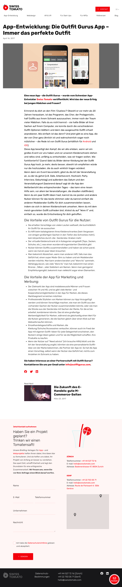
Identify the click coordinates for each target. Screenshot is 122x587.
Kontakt (102, 9)
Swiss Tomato (45, 99)
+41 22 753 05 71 (89, 480)
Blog (116, 15)
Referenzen (101, 15)
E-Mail (16, 497)
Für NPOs (84, 15)
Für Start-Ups (65, 15)
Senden (23, 557)
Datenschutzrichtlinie (37, 543)
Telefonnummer (43, 497)
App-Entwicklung (11, 15)
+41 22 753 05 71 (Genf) (69, 576)
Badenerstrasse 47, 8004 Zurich (89, 466)
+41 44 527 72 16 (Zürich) (70, 573)
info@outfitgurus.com (78, 364)
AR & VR (47, 15)
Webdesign (31, 15)
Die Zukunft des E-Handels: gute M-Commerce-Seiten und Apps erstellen (68, 390)
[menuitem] (117, 9)
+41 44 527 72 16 (89, 461)
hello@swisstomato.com (84, 464)
